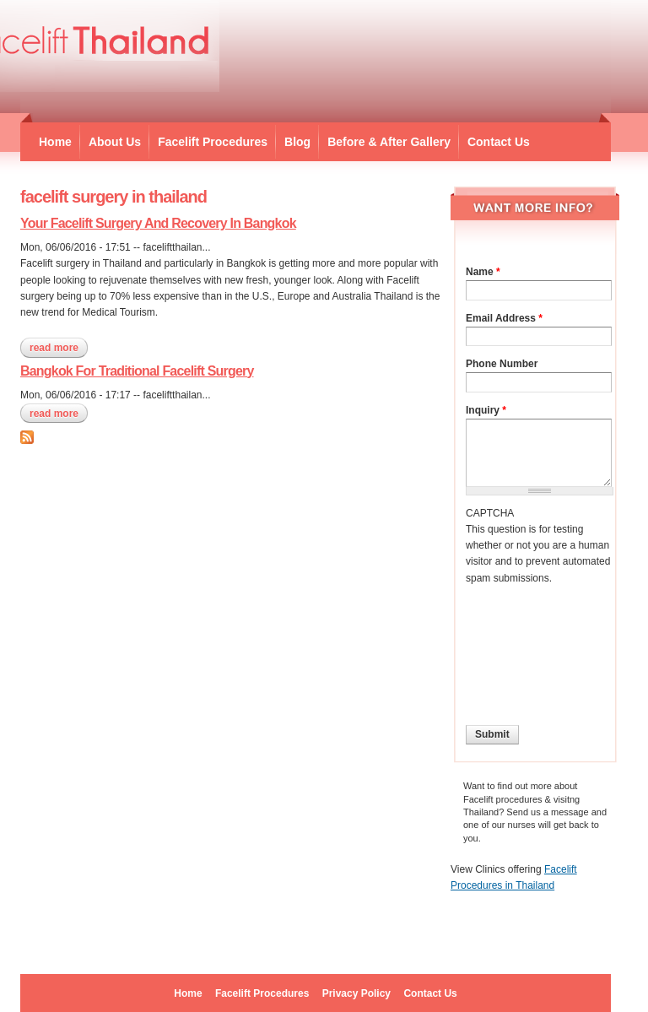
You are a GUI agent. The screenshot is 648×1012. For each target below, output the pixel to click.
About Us (115, 142)
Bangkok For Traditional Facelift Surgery (137, 371)
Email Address (504, 318)
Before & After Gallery (389, 142)
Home (55, 142)
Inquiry (486, 410)
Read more (59, 348)
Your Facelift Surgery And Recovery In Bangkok (158, 223)
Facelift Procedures (212, 142)
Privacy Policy (356, 993)
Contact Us (498, 142)
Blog (297, 142)
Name (483, 272)
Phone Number (501, 364)
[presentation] (535, 647)
